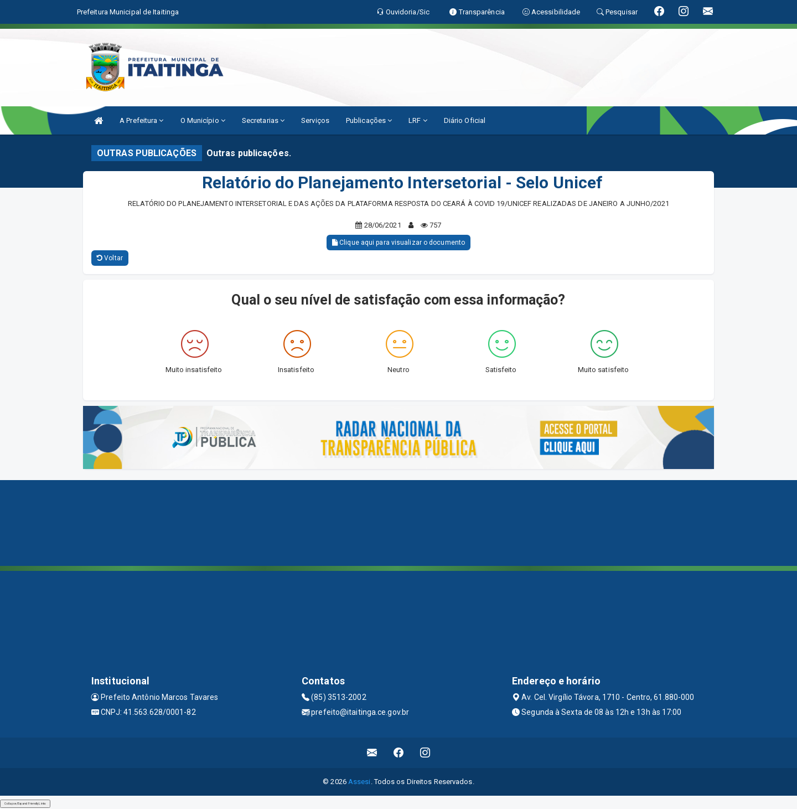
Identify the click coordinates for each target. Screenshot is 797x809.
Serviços (315, 120)
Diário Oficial (464, 120)
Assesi (359, 781)
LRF (417, 120)
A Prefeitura (141, 120)
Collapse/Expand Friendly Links (25, 803)
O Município (202, 120)
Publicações (369, 120)
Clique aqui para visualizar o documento (398, 242)
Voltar (110, 258)
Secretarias (263, 120)
